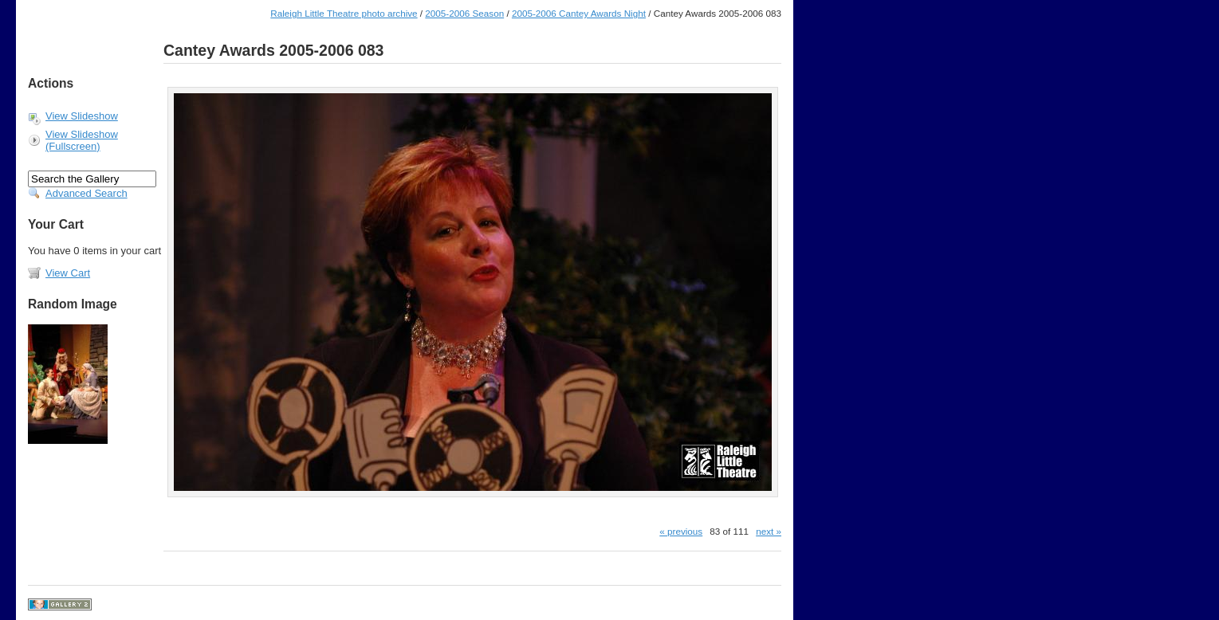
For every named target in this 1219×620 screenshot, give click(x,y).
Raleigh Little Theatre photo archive (343, 13)
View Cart (67, 273)
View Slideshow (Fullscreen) (81, 140)
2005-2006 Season (464, 13)
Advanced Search (86, 193)
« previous (680, 531)
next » (768, 531)
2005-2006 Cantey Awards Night (579, 13)
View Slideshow (81, 116)
